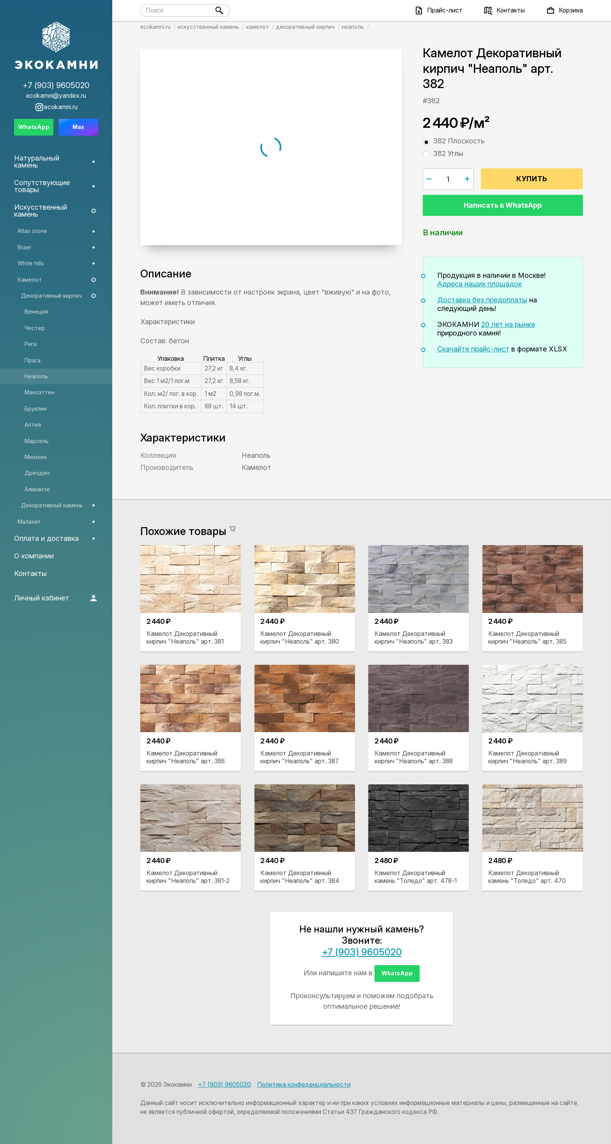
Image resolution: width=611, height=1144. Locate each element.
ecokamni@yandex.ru (56, 96)
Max (78, 127)
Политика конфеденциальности (304, 1084)
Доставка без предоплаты (482, 300)
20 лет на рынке (508, 324)
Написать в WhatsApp (503, 205)
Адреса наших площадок (479, 284)
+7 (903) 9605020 (362, 952)
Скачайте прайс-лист (473, 349)
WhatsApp (397, 973)
